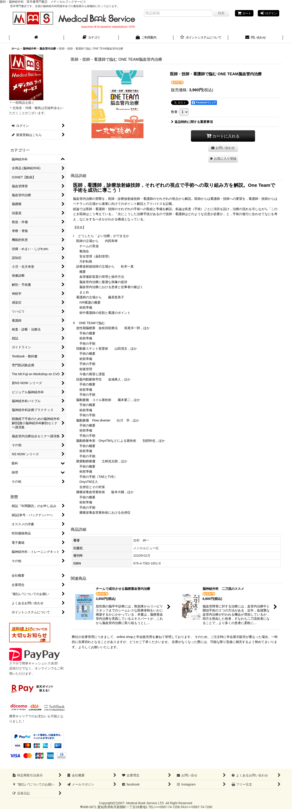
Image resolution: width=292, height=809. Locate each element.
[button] (223, 159)
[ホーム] (36, 38)
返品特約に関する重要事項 (192, 122)
